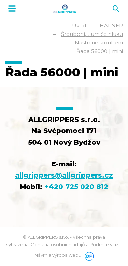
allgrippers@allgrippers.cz (64, 175)
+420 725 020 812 (76, 187)
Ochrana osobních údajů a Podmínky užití (76, 244)
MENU (12, 8)
